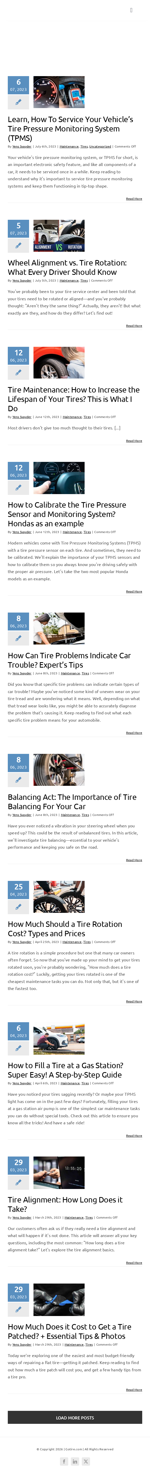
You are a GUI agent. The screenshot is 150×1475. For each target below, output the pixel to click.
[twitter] (86, 1461)
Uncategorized (100, 146)
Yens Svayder (22, 146)
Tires (24, 44)
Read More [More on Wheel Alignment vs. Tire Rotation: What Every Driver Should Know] (134, 325)
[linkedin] (75, 1461)
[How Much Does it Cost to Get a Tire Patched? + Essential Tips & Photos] (59, 1300)
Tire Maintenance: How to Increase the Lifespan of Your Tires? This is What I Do (74, 399)
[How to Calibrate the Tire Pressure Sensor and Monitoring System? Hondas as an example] (59, 478)
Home (12, 44)
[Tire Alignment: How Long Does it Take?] (59, 1173)
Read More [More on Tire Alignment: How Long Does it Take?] (134, 1262)
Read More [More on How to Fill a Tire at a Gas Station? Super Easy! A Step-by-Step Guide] (134, 1135)
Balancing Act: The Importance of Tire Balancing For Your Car (72, 801)
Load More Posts (75, 1417)
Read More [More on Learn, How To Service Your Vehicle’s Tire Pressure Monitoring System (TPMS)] (134, 198)
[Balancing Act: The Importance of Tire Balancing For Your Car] (59, 770)
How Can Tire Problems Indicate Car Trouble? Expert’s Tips (69, 660)
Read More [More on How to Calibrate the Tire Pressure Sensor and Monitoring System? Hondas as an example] (134, 591)
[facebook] (64, 1461)
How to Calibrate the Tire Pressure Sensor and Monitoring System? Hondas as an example (67, 514)
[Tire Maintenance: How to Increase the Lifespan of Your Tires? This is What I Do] (59, 362)
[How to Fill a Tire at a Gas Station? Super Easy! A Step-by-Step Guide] (59, 1038)
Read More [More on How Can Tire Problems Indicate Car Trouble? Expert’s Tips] (134, 732)
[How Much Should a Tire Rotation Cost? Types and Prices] (59, 897)
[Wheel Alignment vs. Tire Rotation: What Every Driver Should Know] (59, 236)
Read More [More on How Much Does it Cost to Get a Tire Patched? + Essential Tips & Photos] (134, 1389)
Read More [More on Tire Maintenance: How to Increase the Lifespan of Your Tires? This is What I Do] (134, 440)
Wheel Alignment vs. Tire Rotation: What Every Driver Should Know (67, 267)
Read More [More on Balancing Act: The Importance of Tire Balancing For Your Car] (134, 860)
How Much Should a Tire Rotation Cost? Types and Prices (65, 928)
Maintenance (69, 146)
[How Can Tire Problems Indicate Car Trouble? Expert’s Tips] (59, 629)
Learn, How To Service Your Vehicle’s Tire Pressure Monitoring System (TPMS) (70, 128)
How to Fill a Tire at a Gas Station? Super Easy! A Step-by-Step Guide (65, 1070)
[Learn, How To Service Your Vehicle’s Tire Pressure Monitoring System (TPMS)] (59, 92)
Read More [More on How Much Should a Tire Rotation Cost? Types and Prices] (134, 1001)
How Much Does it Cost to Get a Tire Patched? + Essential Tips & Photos (69, 1331)
